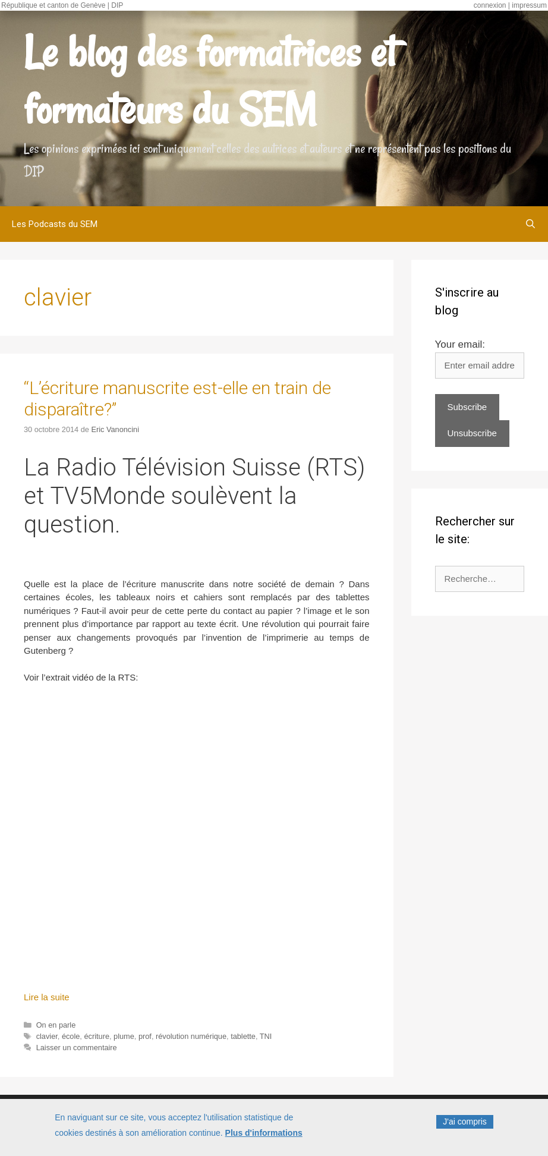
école (71, 1036)
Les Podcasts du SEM (54, 224)
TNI (266, 1036)
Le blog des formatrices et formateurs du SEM (210, 80)
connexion (490, 5)
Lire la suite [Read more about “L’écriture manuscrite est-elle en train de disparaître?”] (47, 997)
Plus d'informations (264, 1133)
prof (145, 1036)
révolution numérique (191, 1036)
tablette (243, 1036)
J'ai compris (464, 1121)
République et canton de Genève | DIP (62, 5)
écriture (96, 1036)
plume (124, 1036)
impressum (529, 5)
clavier (47, 1036)
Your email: (460, 344)
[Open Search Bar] (530, 224)
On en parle (56, 1024)
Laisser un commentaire (76, 1047)
